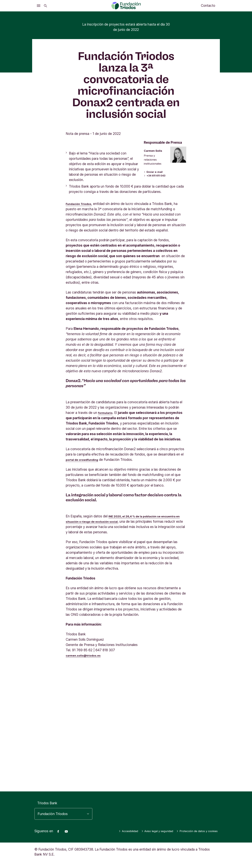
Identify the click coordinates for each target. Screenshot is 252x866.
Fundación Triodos (80, 318)
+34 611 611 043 (155, 290)
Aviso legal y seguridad (199, 826)
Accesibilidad (164, 826)
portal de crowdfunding (85, 574)
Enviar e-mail (153, 286)
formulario (106, 527)
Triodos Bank (47, 798)
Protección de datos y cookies (193, 831)
